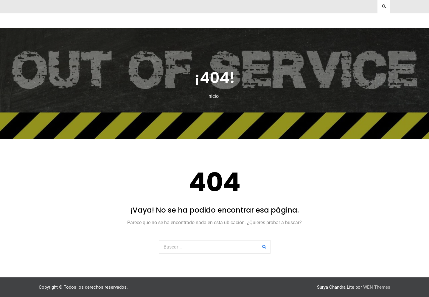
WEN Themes (376, 287)
